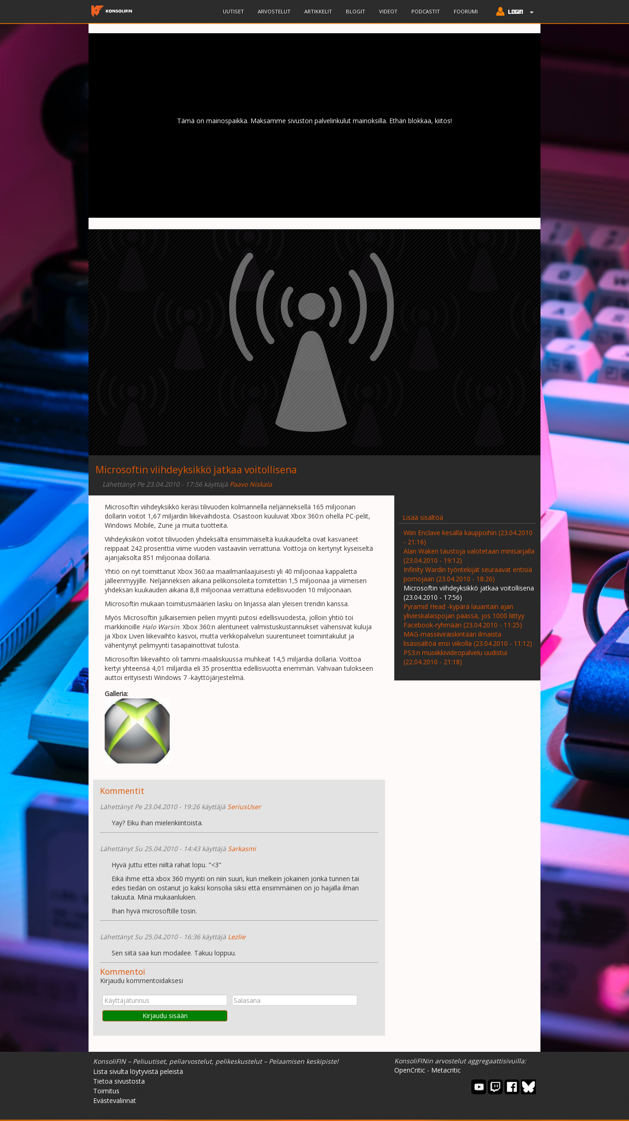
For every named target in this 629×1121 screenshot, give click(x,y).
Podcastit (425, 11)
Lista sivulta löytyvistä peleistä (138, 1071)
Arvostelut (274, 11)
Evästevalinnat (114, 1100)
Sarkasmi (242, 848)
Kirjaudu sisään (165, 1015)
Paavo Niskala (251, 484)
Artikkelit (318, 11)
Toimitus (106, 1090)
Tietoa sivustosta (119, 1081)
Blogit (355, 11)
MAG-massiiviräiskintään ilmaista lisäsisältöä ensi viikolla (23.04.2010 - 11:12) (468, 639)
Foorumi (466, 11)
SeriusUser (244, 806)
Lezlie (236, 936)
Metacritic (446, 1070)
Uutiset (233, 11)
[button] (512, 12)
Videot (388, 11)
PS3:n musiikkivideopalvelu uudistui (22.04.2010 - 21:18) (455, 657)
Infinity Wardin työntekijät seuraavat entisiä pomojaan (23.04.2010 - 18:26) (468, 574)
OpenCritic (409, 1070)
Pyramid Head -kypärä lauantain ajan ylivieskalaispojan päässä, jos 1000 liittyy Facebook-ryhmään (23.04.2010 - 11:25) (464, 615)
